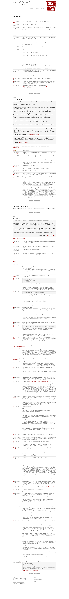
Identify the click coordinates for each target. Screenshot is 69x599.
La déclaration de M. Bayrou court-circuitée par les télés (40, 381)
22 (13, 377)
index (28, 8)
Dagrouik (15, 267)
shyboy (14, 397)
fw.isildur (15, 448)
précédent (37, 8)
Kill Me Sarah (15, 153)
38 (13, 520)
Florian (14, 174)
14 (13, 85)
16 (13, 337)
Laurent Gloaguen (19, 583)
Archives (14, 580)
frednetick (15, 166)
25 (13, 406)
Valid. (24, 583)
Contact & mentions (20, 582)
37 (13, 506)
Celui (14, 22)
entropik (14, 261)
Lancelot (14, 257)
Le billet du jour (18, 218)
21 (13, 367)
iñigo (14, 50)
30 (13, 457)
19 (13, 358)
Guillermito (15, 332)
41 (13, 561)
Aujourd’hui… (17, 16)
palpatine (15, 507)
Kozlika (14, 276)
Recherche (19, 580)
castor (14, 326)
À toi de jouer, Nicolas (50, 235)
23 (13, 381)
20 (13, 361)
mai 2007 (32, 8)
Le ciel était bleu (18, 99)
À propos (14, 582)
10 (13, 61)
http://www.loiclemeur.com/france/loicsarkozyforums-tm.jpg (34, 443)
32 (13, 464)
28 (13, 441)
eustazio (14, 338)
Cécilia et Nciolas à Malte (49, 486)
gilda (14, 177)
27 (13, 437)
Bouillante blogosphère (23, 142)
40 (13, 556)
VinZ (14, 160)
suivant (42, 8)
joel (13, 435)
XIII (13, 47)
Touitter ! (37, 93)
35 (13, 489)
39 (13, 540)
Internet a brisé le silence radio (33, 134)
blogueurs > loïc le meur (19, 238)
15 (13, 89)
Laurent (14, 59)
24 (13, 396)
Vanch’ (14, 292)
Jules (24, 209)
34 (13, 486)
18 (13, 348)
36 (13, 493)
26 (13, 434)
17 (13, 344)
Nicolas (14, 279)
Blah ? (30, 93)
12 (13, 78)
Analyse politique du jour (21, 206)
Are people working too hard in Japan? (30, 570)
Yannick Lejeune (16, 147)
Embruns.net (16, 577)
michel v (14, 43)
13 (13, 81)
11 (13, 70)
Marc (14, 242)
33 (13, 481)
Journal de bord (21, 2)
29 (13, 447)
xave (14, 150)
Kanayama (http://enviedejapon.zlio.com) (19, 346)
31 (13, 461)
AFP (17, 101)
